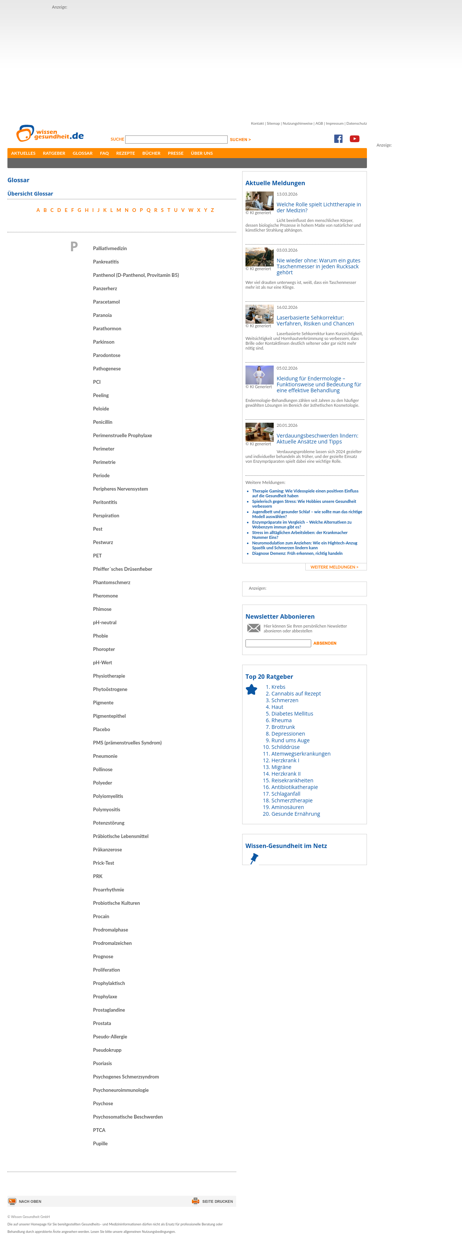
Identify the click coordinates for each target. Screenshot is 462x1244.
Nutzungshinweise (298, 123)
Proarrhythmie (108, 890)
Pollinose (103, 769)
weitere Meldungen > (334, 566)
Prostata (102, 1023)
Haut (277, 706)
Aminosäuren (287, 807)
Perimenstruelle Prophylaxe (122, 435)
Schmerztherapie (292, 800)
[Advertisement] (162, 62)
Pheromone (105, 596)
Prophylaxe (105, 996)
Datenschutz (356, 123)
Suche (118, 139)
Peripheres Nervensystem (120, 489)
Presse (175, 153)
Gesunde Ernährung (295, 813)
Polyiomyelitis (108, 796)
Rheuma (281, 720)
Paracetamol (106, 302)
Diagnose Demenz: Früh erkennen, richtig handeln (297, 553)
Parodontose (107, 355)
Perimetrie (104, 462)
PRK (98, 876)
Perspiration (106, 515)
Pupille (100, 1143)
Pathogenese (107, 368)
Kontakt (257, 123)
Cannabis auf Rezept (296, 693)
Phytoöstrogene (110, 689)
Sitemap (273, 123)
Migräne (281, 766)
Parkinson (103, 342)
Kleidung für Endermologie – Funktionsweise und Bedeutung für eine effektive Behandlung (319, 384)
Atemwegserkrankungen (301, 753)
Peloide (101, 409)
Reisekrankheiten (292, 780)
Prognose (103, 956)
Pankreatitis (106, 262)
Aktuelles (23, 153)
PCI (97, 382)
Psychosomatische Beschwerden (128, 1117)
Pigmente (103, 703)
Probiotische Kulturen (116, 903)
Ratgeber (54, 153)
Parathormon (107, 328)
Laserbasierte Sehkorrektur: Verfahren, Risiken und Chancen (315, 320)
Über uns (202, 153)
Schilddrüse (285, 746)
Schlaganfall (285, 793)
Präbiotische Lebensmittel (121, 836)
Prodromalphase (110, 930)
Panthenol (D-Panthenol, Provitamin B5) (136, 275)
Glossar (82, 153)
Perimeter (103, 449)
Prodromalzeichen (112, 943)
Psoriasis (102, 1063)
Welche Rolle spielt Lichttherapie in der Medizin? (319, 207)
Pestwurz (103, 542)
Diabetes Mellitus (292, 713)
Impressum (335, 123)
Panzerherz (105, 288)
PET (97, 556)
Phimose (102, 609)
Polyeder (102, 783)
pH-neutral (105, 622)
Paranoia (102, 315)
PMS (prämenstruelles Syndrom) (127, 743)
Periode (101, 475)
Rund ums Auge (290, 740)
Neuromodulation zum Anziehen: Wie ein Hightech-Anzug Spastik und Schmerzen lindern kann (304, 545)
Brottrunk (283, 726)
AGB (319, 123)
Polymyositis (106, 809)
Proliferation (106, 970)
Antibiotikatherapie (294, 786)
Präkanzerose (107, 849)
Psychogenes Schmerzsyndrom (126, 1077)
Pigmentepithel (109, 716)
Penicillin (103, 422)
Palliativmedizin (110, 248)
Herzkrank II (286, 773)
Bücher (151, 153)
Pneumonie (105, 756)
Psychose (103, 1103)
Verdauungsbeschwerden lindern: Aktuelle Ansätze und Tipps (317, 438)
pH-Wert (102, 662)
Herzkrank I (285, 760)
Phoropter (104, 649)
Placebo (101, 729)
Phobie (100, 636)
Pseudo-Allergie (110, 1037)
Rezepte (125, 153)
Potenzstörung (108, 823)
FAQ (104, 153)
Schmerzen (285, 700)
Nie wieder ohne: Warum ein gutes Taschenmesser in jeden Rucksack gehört (318, 266)
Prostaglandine (109, 1010)
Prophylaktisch (109, 983)
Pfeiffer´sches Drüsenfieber (122, 569)
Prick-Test (103, 863)
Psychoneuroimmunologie (121, 1090)
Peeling (101, 395)
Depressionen (288, 733)
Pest (98, 529)
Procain (101, 916)
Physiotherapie (109, 676)
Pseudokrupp (107, 1050)
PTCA (99, 1130)
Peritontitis (105, 502)
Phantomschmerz (111, 582)
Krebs (278, 686)
